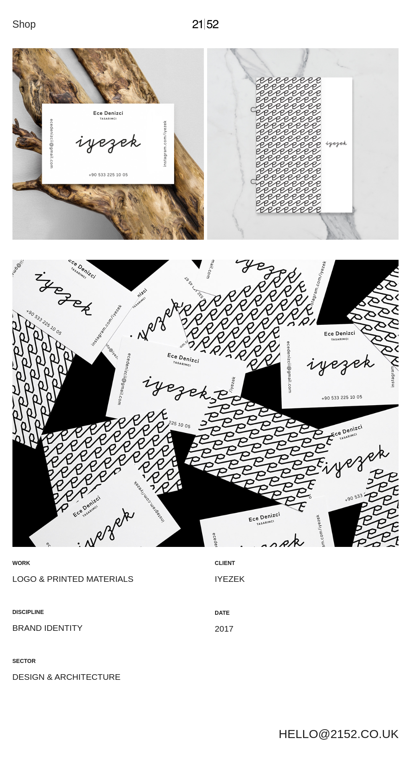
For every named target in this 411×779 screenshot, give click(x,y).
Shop (24, 24)
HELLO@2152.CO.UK (339, 733)
